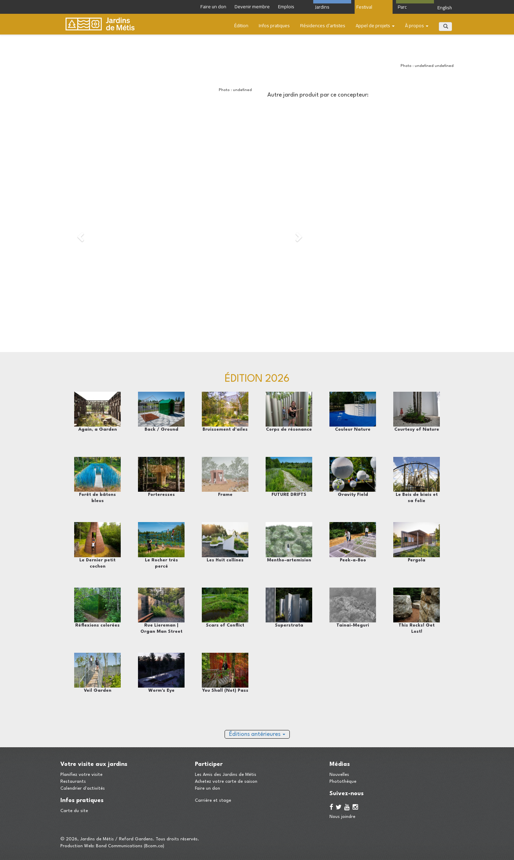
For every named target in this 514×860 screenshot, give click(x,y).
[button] (79, 235)
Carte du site (74, 811)
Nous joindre (342, 816)
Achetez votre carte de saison (226, 781)
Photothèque (342, 781)
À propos (416, 25)
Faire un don (207, 788)
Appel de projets (375, 25)
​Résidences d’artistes (322, 25)
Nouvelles (339, 774)
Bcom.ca (154, 846)
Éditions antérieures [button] (257, 734)
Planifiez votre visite (81, 774)
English (444, 7)
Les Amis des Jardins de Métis (225, 774)
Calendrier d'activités (82, 788)
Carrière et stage (213, 800)
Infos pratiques (274, 25)
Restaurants (73, 781)
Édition (241, 25)
